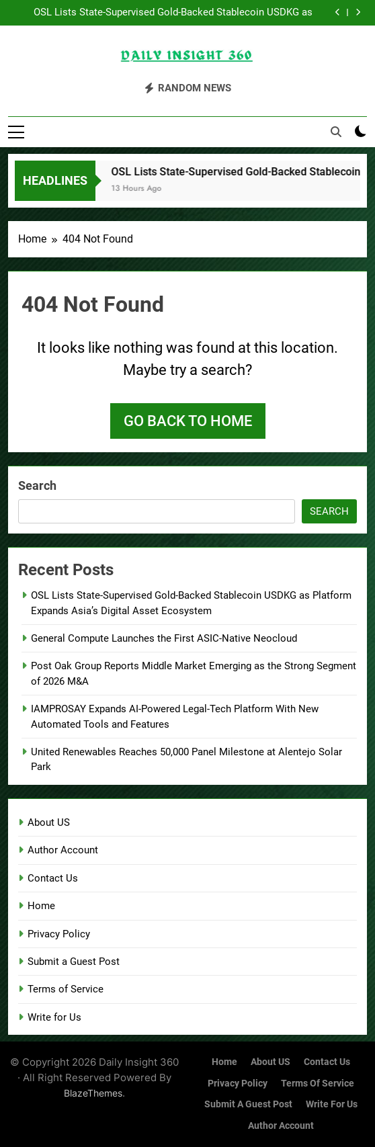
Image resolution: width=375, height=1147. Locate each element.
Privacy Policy (59, 934)
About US (49, 822)
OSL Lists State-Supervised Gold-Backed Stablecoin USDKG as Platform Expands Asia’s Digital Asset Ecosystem (173, 12)
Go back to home (188, 421)
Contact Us (53, 878)
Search (37, 485)
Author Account (63, 850)
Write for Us (54, 1017)
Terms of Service (65, 989)
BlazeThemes (93, 1093)
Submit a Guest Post (74, 961)
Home (41, 906)
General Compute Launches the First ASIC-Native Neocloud (164, 638)
